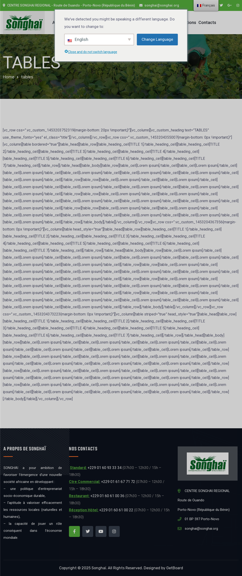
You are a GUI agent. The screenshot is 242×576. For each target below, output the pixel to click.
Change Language (157, 39)
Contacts (207, 22)
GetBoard (174, 568)
